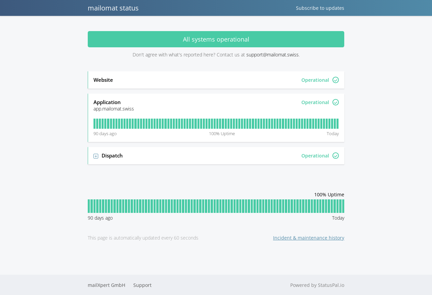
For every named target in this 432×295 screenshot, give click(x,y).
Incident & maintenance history (308, 238)
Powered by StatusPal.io (317, 285)
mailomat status (113, 8)
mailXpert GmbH (106, 285)
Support (142, 285)
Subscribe (320, 8)
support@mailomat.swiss (272, 54)
